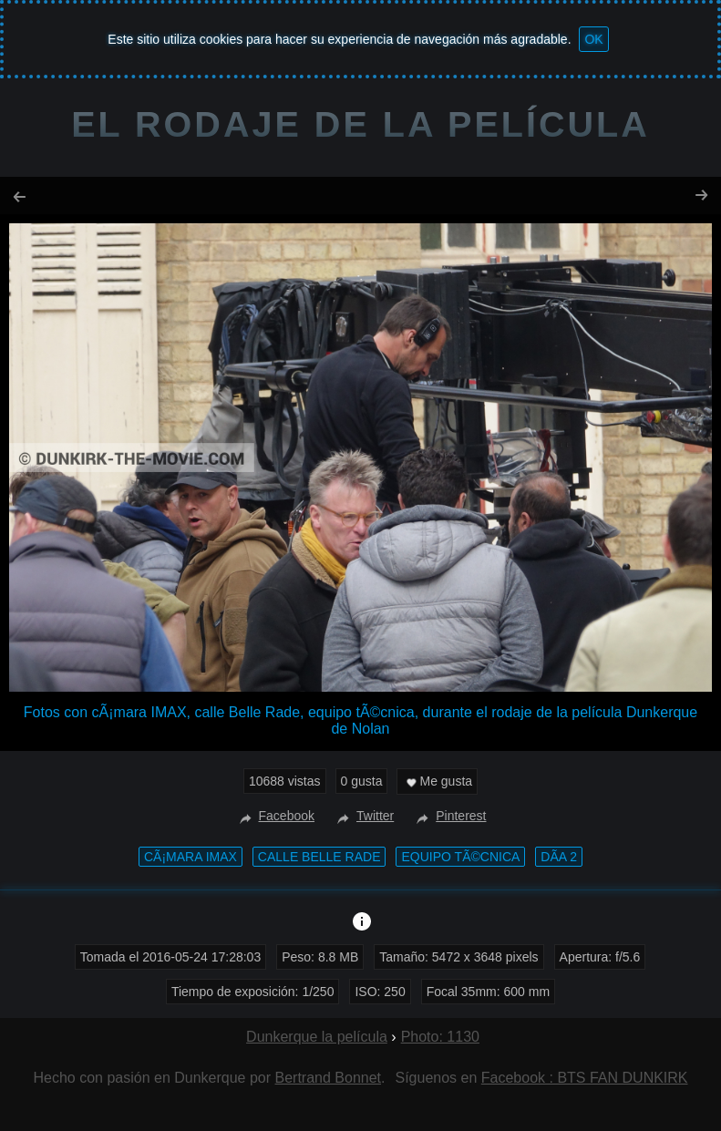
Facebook (274, 815)
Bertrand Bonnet (328, 1077)
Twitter (363, 815)
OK (593, 39)
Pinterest (449, 815)
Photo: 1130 (440, 1036)
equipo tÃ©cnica (460, 856)
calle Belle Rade (319, 856)
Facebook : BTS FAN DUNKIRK (584, 1077)
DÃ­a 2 (559, 856)
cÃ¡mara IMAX (190, 856)
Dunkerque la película (316, 1036)
